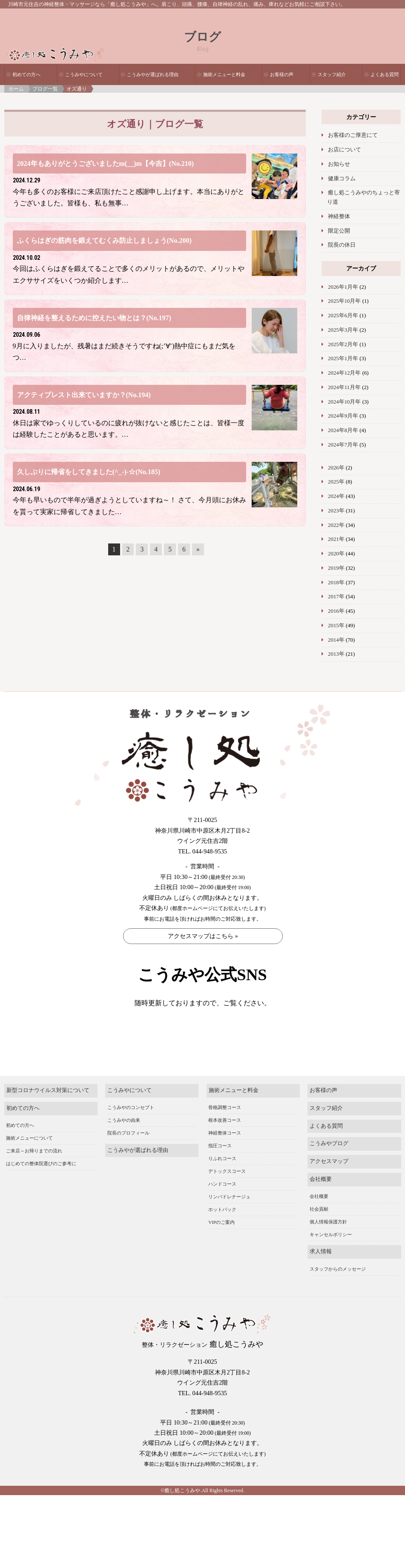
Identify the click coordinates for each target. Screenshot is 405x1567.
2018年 (336, 583)
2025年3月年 (343, 330)
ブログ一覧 (45, 89)
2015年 (336, 626)
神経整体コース (224, 1151)
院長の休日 (342, 245)
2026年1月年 (343, 287)
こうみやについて (84, 74)
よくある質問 (385, 74)
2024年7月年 (343, 445)
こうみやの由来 (123, 1138)
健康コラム (342, 179)
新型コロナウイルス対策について (47, 1109)
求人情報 (321, 1270)
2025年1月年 (343, 358)
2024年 (336, 496)
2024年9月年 (343, 416)
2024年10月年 (344, 402)
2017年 (336, 597)
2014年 (336, 640)
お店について (344, 150)
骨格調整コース (224, 1126)
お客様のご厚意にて (353, 135)
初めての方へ (26, 74)
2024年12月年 (344, 373)
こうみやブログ (329, 1162)
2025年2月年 (343, 344)
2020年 (336, 554)
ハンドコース (222, 1202)
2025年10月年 (344, 301)
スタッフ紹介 (332, 74)
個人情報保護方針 (328, 1240)
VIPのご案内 (221, 1240)
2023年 (336, 511)
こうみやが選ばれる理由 (152, 74)
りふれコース (222, 1177)
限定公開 (339, 231)
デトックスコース (227, 1189)
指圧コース (220, 1164)
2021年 (336, 539)
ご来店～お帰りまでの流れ (34, 1169)
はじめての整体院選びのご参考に (41, 1182)
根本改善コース (224, 1138)
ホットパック (222, 1228)
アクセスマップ (329, 1180)
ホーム (16, 89)
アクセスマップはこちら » (203, 936)
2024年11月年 (344, 387)
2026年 (336, 468)
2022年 (336, 525)
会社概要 (321, 1198)
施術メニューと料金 (224, 74)
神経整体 (339, 216)
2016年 (336, 611)
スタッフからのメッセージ (338, 1287)
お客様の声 (281, 74)
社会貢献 (319, 1227)
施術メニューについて (29, 1156)
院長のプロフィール (128, 1151)
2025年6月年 (343, 316)
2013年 (336, 654)
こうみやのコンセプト (130, 1126)
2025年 (336, 482)
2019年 (336, 568)
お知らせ (339, 164)
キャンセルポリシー (331, 1253)
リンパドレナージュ (229, 1215)
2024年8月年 (343, 430)
